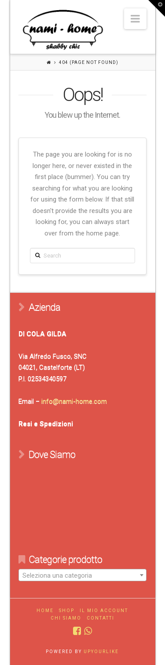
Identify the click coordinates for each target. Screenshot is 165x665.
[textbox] (82, 575)
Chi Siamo (66, 618)
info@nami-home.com (74, 401)
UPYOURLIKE (101, 651)
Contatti (100, 618)
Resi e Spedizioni (45, 424)
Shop (66, 610)
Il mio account (104, 610)
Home (45, 610)
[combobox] (82, 575)
